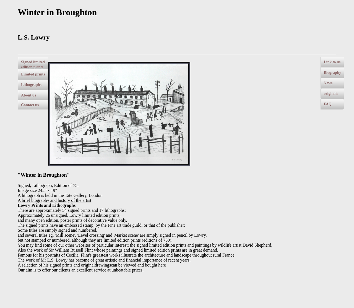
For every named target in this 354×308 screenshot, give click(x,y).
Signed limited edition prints (33, 64)
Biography (332, 73)
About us (28, 95)
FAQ (328, 104)
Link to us (332, 62)
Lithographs (31, 85)
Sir (51, 250)
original (88, 265)
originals (331, 94)
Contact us (30, 105)
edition (169, 245)
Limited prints (33, 74)
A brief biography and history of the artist (54, 200)
